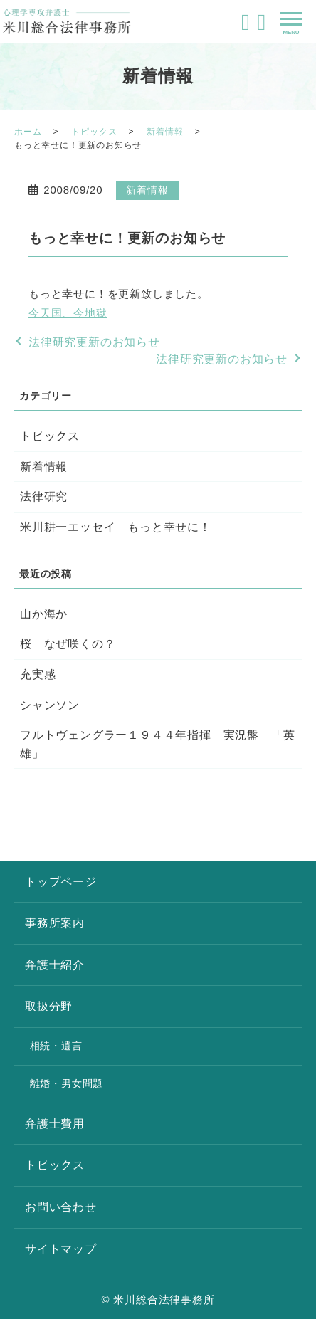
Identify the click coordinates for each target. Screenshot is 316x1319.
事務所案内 (55, 923)
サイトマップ (61, 1249)
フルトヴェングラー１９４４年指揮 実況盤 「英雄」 (157, 744)
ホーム (27, 132)
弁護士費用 (55, 1124)
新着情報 (165, 132)
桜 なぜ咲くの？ (67, 644)
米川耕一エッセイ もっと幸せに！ (115, 527)
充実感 (38, 674)
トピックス (94, 132)
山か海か (44, 614)
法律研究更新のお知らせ (94, 342)
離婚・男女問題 (67, 1083)
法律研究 (44, 496)
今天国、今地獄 (67, 313)
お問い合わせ (61, 1207)
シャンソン (50, 705)
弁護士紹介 (55, 965)
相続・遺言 (56, 1045)
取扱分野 (49, 1006)
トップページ (61, 882)
